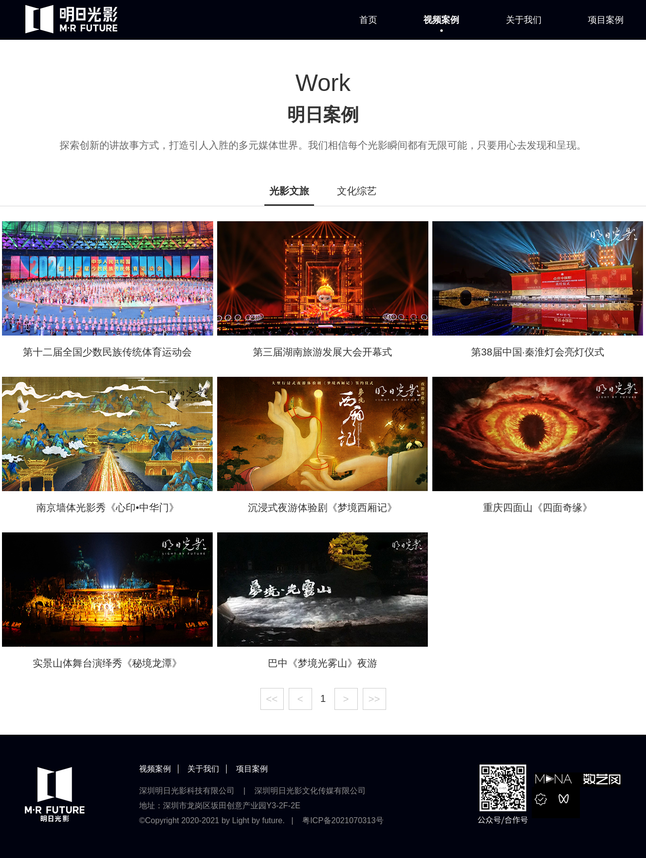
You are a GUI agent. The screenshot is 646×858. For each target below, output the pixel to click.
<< (271, 698)
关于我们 (524, 20)
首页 (368, 20)
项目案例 (606, 20)
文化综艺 (357, 190)
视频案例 (441, 20)
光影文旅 (289, 190)
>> (374, 698)
